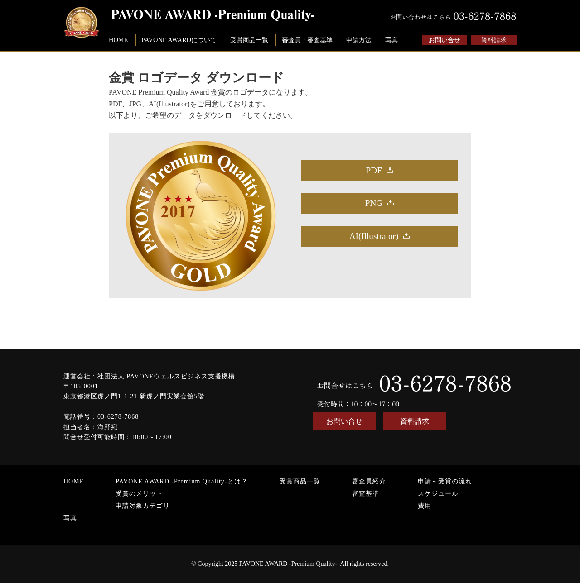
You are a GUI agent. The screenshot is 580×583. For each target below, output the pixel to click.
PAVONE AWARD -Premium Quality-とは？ (181, 481)
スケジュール (438, 493)
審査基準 (365, 493)
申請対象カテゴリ (143, 505)
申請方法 (359, 39)
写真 (391, 39)
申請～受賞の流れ (445, 481)
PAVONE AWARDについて (179, 39)
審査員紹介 (369, 481)
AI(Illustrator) (374, 236)
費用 (424, 505)
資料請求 (494, 40)
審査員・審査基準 (307, 39)
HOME (118, 39)
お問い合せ (444, 40)
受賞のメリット (139, 493)
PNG (373, 203)
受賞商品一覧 (249, 39)
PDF (374, 170)
